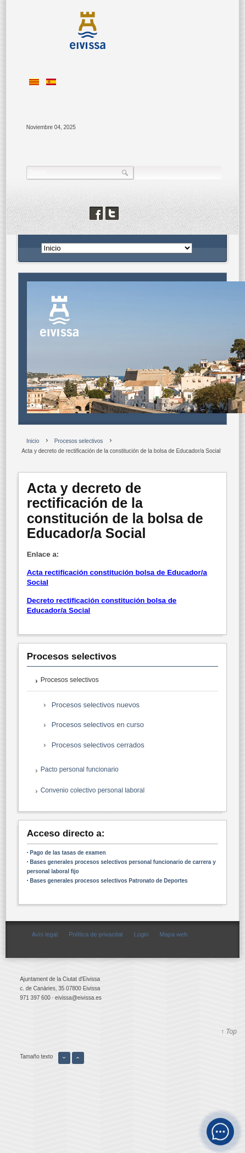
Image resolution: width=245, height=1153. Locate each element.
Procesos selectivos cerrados (98, 745)
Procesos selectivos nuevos (96, 705)
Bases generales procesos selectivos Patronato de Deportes (108, 881)
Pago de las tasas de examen (67, 853)
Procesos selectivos (70, 680)
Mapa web (174, 934)
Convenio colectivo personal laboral (92, 790)
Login (141, 934)
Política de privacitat (95, 934)
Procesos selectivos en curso (98, 724)
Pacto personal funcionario (80, 769)
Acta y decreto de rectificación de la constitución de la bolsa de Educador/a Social (115, 510)
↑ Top (229, 1031)
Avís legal (45, 934)
